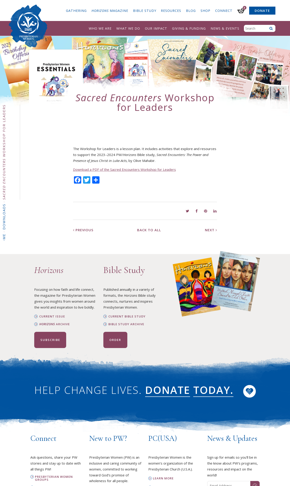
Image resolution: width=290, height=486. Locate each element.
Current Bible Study (127, 316)
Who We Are (100, 28)
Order (115, 340)
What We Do (128, 28)
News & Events (225, 28)
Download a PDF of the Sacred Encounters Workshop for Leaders (124, 169)
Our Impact (156, 28)
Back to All (149, 230)
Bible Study (144, 10)
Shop (205, 10)
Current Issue (52, 316)
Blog (191, 10)
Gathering (76, 10)
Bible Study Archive (126, 324)
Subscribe (50, 340)
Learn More (163, 478)
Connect (224, 10)
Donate (262, 10)
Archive (54, 324)
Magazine (109, 10)
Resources (171, 10)
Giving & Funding (189, 28)
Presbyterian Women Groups (54, 478)
